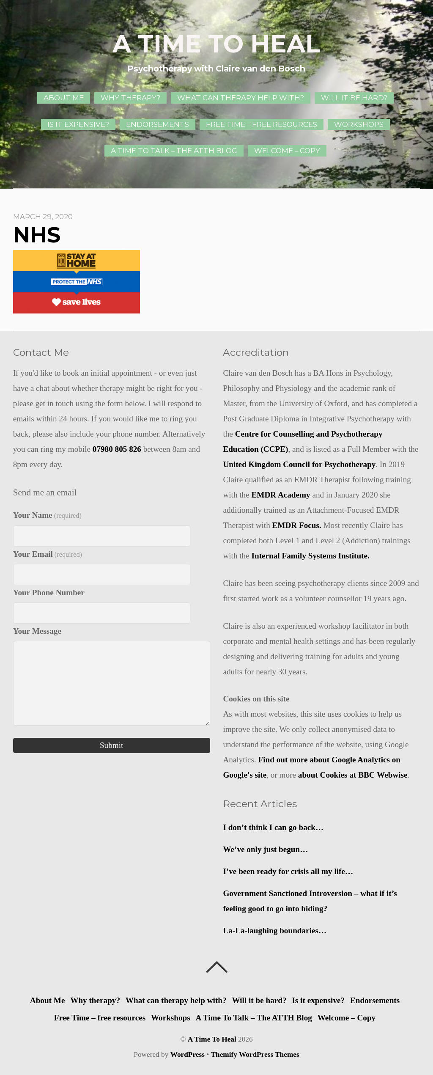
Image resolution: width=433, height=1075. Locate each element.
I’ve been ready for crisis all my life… (288, 871)
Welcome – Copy (287, 150)
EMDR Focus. (296, 525)
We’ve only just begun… (265, 849)
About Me (64, 97)
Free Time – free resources (261, 124)
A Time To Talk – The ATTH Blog (174, 150)
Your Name (47, 515)
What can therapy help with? (240, 97)
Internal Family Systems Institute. (311, 555)
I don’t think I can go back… (273, 827)
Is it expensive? (78, 124)
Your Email (47, 554)
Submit (111, 745)
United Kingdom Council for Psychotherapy (299, 464)
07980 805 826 (117, 449)
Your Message (37, 631)
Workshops (359, 124)
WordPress (187, 1054)
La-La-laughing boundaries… (274, 930)
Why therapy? (130, 97)
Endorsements (157, 124)
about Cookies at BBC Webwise (353, 774)
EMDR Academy (281, 494)
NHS (36, 235)
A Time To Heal (212, 1039)
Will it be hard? (354, 97)
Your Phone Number (49, 592)
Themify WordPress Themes (255, 1054)
